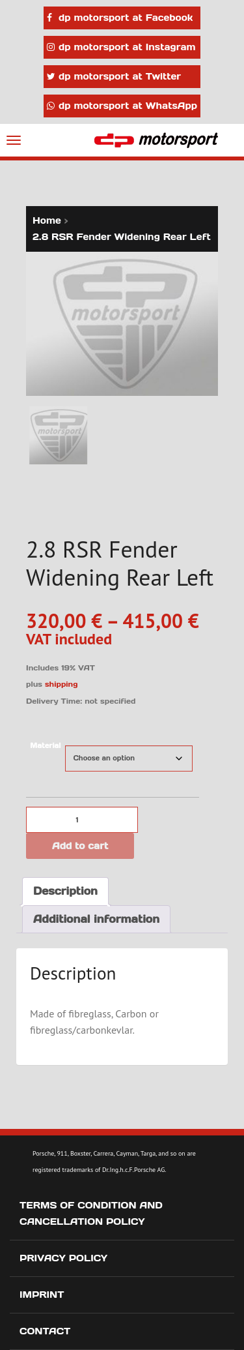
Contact (45, 1331)
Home (47, 220)
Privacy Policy (63, 1258)
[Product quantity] (82, 820)
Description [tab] (65, 890)
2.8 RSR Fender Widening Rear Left (122, 237)
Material (45, 746)
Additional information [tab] (96, 918)
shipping (61, 684)
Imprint (42, 1294)
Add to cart (80, 846)
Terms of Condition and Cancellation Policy (91, 1213)
